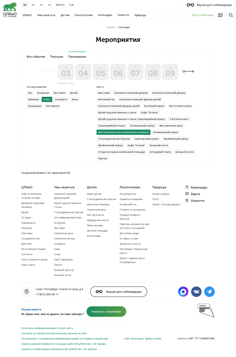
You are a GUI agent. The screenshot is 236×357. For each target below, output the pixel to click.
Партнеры (26, 233)
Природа (159, 187)
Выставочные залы (171, 125)
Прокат (58, 264)
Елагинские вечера (64, 238)
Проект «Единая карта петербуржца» (132, 260)
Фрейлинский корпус (176, 138)
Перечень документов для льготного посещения (134, 226)
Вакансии (26, 228)
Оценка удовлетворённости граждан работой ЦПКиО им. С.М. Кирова (63, 343)
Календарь (196, 187)
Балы (75, 99)
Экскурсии (43, 92)
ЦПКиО (26, 187)
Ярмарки (33, 99)
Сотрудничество (30, 238)
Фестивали (52, 105)
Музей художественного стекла (117, 112)
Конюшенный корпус (142, 125)
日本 (71, 4)
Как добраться (128, 193)
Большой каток (159, 145)
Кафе (57, 249)
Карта (192, 194)
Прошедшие (77, 56)
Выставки (59, 92)
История (26, 217)
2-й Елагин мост (179, 119)
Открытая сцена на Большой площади (121, 151)
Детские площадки (97, 230)
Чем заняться (64, 187)
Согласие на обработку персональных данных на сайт (54, 333)
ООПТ (155, 199)
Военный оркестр (64, 270)
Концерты (61, 99)
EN (33, 4)
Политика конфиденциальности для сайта (47, 328)
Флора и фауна (160, 193)
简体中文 (60, 4)
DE (49, 4)
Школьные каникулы (98, 204)
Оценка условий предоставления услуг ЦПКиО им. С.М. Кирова (59, 349)
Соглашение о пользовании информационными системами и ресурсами (64, 338)
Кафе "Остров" (149, 112)
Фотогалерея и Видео (33, 249)
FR (41, 4)
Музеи (24, 212)
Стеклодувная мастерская (114, 138)
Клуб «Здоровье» (63, 259)
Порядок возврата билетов (130, 216)
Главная (110, 27)
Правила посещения (131, 199)
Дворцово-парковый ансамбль (32, 205)
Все (30, 92)
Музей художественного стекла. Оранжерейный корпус (131, 119)
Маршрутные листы (98, 220)
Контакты (26, 254)
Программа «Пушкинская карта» (133, 250)
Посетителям (130, 187)
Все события (36, 56)
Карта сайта (28, 264)
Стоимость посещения (132, 209)
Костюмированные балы (68, 217)
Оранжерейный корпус (112, 125)
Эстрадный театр (160, 151)
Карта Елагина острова (34, 259)
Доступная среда (203, 15)
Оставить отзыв (129, 238)
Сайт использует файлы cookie (142, 338)
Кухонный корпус (154, 105)
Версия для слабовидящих (209, 5)
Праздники (34, 105)
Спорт (57, 254)
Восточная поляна (180, 105)
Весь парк (104, 92)
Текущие (56, 56)
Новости (194, 201)
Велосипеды (94, 235)
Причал (102, 158)
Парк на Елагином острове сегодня (31, 195)
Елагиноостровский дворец (131, 92)
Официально (28, 222)
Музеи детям (94, 193)
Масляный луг (106, 99)
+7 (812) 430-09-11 (47, 294)
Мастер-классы (95, 214)
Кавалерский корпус (147, 138)
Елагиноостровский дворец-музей (140, 99)
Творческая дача (63, 233)
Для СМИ (26, 243)
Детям (74, 92)
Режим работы (128, 204)
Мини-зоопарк (95, 225)
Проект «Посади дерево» (166, 204)
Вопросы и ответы (130, 243)
